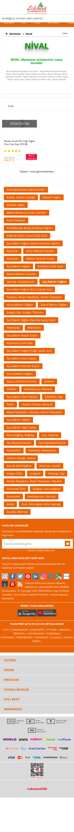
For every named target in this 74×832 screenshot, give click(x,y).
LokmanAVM (37, 789)
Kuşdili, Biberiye (17, 512)
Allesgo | (57, 637)
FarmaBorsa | (25, 637)
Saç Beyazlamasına (19, 443)
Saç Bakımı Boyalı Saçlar (22, 335)
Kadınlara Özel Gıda (19, 343)
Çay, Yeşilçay (50, 435)
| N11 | (7, 629)
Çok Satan (53, 22)
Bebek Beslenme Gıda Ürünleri (26, 212)
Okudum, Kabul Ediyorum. (28, 550)
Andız (10, 504)
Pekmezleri (14, 450)
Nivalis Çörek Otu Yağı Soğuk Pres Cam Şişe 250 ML (19, 143)
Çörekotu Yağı (54, 397)
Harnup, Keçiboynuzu (21, 281)
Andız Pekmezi (16, 220)
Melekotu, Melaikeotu (42, 450)
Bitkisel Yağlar (52, 197)
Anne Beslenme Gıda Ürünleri (26, 189)
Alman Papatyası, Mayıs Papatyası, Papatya (34, 481)
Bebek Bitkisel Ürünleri (21, 274)
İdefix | (37, 641)
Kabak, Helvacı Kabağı (21, 197)
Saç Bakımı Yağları (18, 266)
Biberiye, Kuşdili (49, 466)
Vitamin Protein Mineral (37, 404)
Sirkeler (49, 381)
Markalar (9, 22)
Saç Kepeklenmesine (52, 443)
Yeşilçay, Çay (56, 473)
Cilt (24, 22)
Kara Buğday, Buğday (20, 435)
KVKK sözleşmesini (17, 550)
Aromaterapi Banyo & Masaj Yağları (29, 228)
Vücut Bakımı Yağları (20, 304)
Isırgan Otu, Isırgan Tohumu (25, 312)
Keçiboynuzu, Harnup (42, 496)
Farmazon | (43, 637)
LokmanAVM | (21, 629)
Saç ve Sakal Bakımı (19, 466)
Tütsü (36, 22)
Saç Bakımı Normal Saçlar (23, 366)
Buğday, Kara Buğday (46, 489)
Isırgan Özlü (14, 473)
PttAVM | (53, 629)
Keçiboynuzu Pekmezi (38, 389)
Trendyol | (20, 633)
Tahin (10, 404)
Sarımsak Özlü (16, 489)
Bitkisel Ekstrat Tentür (40, 258)
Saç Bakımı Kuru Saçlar (21, 358)
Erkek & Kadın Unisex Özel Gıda (27, 235)
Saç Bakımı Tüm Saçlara (22, 397)
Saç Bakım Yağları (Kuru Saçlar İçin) (29, 289)
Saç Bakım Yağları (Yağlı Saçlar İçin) (29, 351)
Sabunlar (12, 251)
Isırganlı (35, 473)
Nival (28, 33)
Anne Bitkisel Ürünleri (40, 251)
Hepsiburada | (37, 633)
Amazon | (65, 629)
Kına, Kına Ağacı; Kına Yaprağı (41, 504)
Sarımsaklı (13, 496)
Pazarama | (54, 633)
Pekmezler (13, 328)
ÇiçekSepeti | (38, 629)
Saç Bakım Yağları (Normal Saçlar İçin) (31, 320)
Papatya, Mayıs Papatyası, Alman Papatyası (34, 297)
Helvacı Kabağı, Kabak (21, 458)
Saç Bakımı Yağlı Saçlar (21, 427)
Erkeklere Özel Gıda (50, 266)
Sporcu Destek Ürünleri (22, 381)
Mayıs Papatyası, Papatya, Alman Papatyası (34, 412)
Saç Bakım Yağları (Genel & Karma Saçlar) (33, 243)
